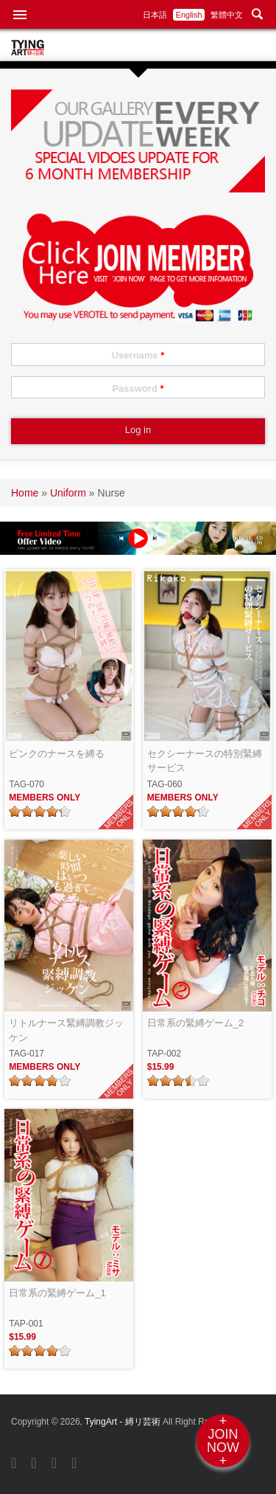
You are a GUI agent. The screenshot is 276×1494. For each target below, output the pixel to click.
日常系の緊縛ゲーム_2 (195, 1022)
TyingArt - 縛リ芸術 (124, 1422)
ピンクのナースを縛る (57, 753)
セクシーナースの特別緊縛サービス (204, 761)
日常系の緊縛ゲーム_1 (57, 1292)
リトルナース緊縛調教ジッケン (66, 1030)
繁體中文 (226, 14)
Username (138, 355)
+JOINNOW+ (223, 1440)
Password (137, 388)
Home (24, 493)
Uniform (68, 493)
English (189, 14)
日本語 (155, 14)
